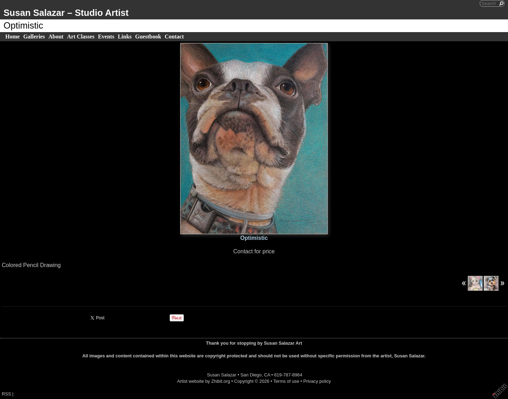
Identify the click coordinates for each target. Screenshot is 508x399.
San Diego (251, 374)
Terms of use (286, 381)
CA (267, 374)
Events (106, 37)
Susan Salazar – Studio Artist (66, 13)
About (56, 37)
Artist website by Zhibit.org (203, 381)
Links (125, 37)
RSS (6, 394)
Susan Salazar (221, 374)
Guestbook (148, 37)
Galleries (34, 37)
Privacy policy (317, 381)
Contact (174, 37)
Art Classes (81, 37)
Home (12, 37)
